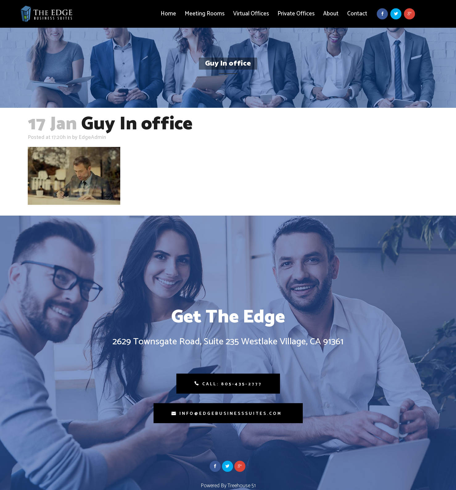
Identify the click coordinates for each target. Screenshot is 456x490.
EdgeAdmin (92, 137)
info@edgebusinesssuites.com (230, 413)
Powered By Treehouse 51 (228, 485)
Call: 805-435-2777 (232, 384)
